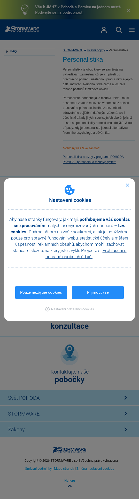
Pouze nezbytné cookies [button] (41, 292)
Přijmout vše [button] (98, 292)
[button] (69, 309)
